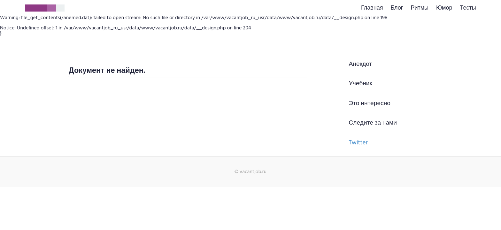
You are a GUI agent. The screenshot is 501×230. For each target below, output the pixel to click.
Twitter (358, 143)
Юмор (444, 8)
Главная (372, 8)
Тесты (468, 8)
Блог (397, 8)
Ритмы (419, 8)
